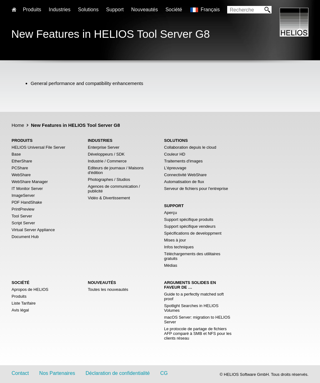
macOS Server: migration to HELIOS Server (197, 319)
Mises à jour (175, 240)
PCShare (20, 168)
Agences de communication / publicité (114, 188)
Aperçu (170, 212)
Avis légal (20, 310)
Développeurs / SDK (106, 154)
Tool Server (22, 216)
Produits (19, 296)
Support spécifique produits (188, 219)
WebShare (21, 174)
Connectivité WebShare (185, 174)
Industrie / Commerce (107, 161)
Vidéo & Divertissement (109, 198)
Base (16, 154)
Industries (59, 9)
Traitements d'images (183, 161)
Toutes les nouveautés (108, 289)
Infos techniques (179, 247)
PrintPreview (23, 209)
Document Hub (25, 236)
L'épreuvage (175, 168)
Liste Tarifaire (24, 303)
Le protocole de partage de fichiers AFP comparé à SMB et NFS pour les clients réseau (198, 333)
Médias (170, 265)
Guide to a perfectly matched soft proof (194, 296)
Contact (20, 373)
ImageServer (23, 195)
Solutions (88, 9)
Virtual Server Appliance (33, 229)
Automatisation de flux (184, 181)
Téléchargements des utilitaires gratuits (192, 256)
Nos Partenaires (57, 373)
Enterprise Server (103, 147)
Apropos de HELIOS (30, 289)
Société (173, 9)
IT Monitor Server (27, 188)
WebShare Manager (30, 181)
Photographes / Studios (109, 179)
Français (210, 9)
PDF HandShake (27, 202)
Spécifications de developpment (193, 233)
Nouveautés (144, 9)
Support (115, 9)
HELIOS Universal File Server (38, 147)
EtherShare (22, 161)
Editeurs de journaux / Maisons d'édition (115, 170)
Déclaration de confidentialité (118, 373)
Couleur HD (174, 154)
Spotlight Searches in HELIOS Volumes (191, 308)
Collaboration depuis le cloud (190, 147)
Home (18, 125)
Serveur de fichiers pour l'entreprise (196, 188)
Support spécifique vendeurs (190, 226)
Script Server (23, 223)
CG (164, 373)
